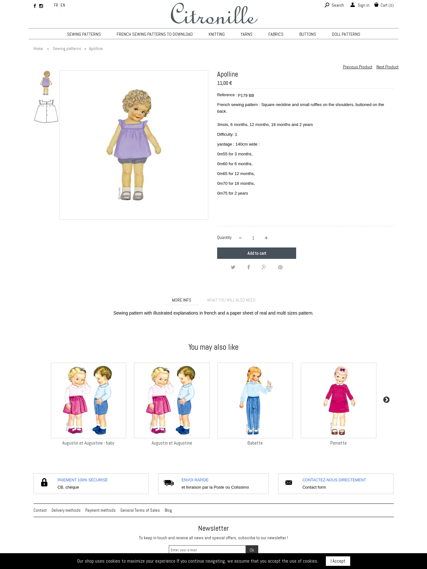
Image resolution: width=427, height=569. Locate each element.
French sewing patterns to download (155, 34)
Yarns (247, 34)
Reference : (227, 95)
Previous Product (357, 67)
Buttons (307, 34)
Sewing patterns (84, 34)
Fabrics (276, 34)
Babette (255, 443)
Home (38, 48)
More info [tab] (181, 300)
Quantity (224, 237)
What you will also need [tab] (231, 300)
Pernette (338, 443)
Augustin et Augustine (172, 443)
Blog (168, 510)
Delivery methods (66, 510)
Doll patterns (346, 34)
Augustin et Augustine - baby (88, 443)
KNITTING (217, 34)
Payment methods (100, 510)
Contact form (314, 487)
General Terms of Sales (140, 510)
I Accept (338, 561)
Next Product (387, 67)
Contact (40, 510)
